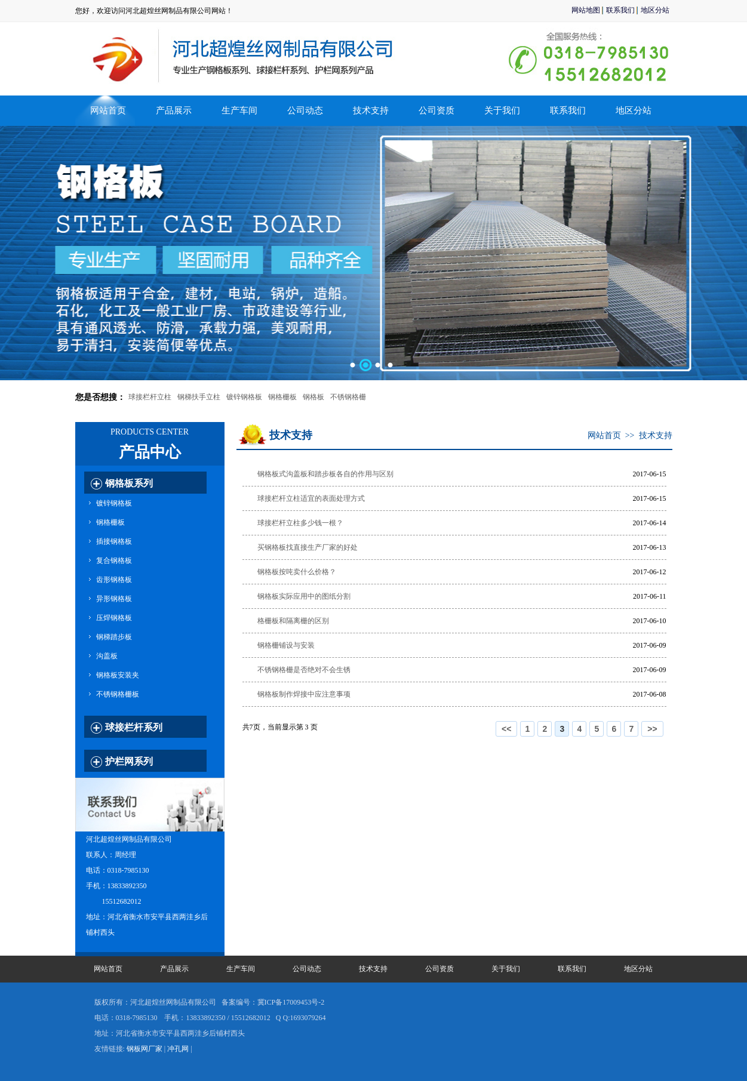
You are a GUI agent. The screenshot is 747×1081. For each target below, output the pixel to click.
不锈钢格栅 (348, 397)
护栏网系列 (129, 761)
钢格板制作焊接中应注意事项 (304, 694)
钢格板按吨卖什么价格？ (296, 572)
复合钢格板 (114, 560)
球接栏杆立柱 (149, 397)
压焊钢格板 (114, 618)
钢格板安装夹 (117, 675)
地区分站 (655, 10)
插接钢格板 (114, 541)
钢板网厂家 (144, 1049)
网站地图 (585, 10)
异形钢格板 (114, 599)
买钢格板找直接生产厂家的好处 (307, 547)
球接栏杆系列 (133, 727)
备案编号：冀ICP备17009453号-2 (273, 1002)
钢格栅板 (282, 397)
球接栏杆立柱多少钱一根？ (300, 523)
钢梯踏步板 (114, 637)
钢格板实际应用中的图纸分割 (304, 596)
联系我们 (620, 10)
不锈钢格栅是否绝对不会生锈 (304, 670)
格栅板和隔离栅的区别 (293, 621)
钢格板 (313, 397)
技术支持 (655, 435)
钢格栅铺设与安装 (286, 645)
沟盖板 (107, 656)
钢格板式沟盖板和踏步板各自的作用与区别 (325, 474)
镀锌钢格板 (244, 397)
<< (506, 729)
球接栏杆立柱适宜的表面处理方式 (311, 498)
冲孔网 (178, 1049)
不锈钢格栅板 (117, 694)
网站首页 (108, 110)
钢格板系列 (129, 483)
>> (652, 729)
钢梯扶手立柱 (198, 397)
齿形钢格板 (114, 579)
